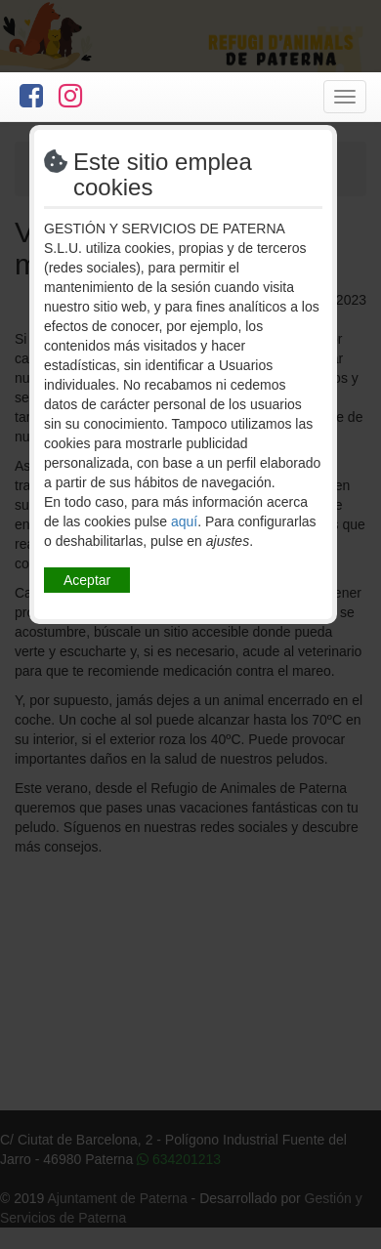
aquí (184, 521)
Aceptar (87, 580)
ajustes (227, 541)
